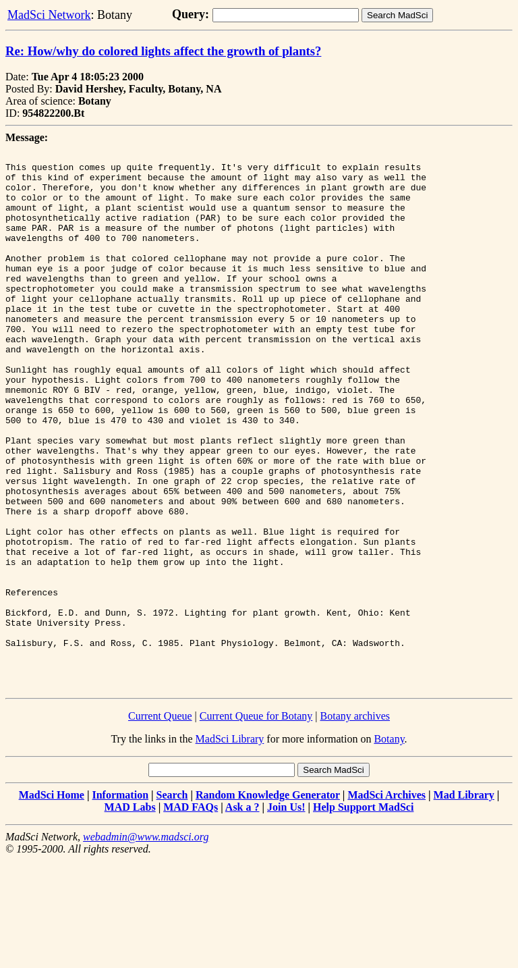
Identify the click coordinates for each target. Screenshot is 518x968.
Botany (389, 846)
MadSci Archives (386, 902)
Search (172, 902)
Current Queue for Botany (256, 823)
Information (120, 902)
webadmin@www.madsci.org (145, 944)
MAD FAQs (190, 914)
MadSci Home (51, 902)
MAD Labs (130, 914)
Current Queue (160, 823)
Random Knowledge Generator (268, 902)
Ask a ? (242, 914)
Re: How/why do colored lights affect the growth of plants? (163, 51)
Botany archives (355, 823)
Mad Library (464, 902)
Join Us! (286, 914)
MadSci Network (48, 15)
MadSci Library (230, 846)
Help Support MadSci (363, 914)
